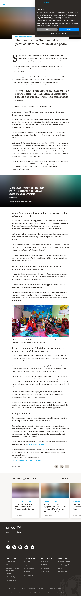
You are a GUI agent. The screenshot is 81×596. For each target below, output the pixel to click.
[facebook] (56, 467)
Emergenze (27, 565)
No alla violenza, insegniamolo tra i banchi (27, 460)
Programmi (27, 561)
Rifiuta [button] (47, 29)
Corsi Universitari (28, 575)
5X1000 (60, 568)
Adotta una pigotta (64, 565)
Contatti (8, 573)
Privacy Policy (32, 588)
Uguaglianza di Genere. (36, 444)
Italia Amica (27, 571)
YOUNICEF (44, 565)
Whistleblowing (10, 577)
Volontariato (45, 561)
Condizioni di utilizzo (19, 588)
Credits (8, 588)
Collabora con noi (11, 580)
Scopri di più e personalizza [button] (58, 33)
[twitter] (62, 467)
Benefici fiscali (62, 571)
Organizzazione (10, 561)
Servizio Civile (45, 571)
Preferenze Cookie (55, 588)
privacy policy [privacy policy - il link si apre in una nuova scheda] (43, 14)
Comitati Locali (45, 568)
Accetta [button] (69, 29)
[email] (67, 467)
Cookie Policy (43, 588)
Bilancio (8, 565)
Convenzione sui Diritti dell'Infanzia (12, 569)
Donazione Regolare (64, 561)
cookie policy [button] (67, 17)
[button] (78, 3)
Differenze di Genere (23, 37)
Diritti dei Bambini (29, 568)
